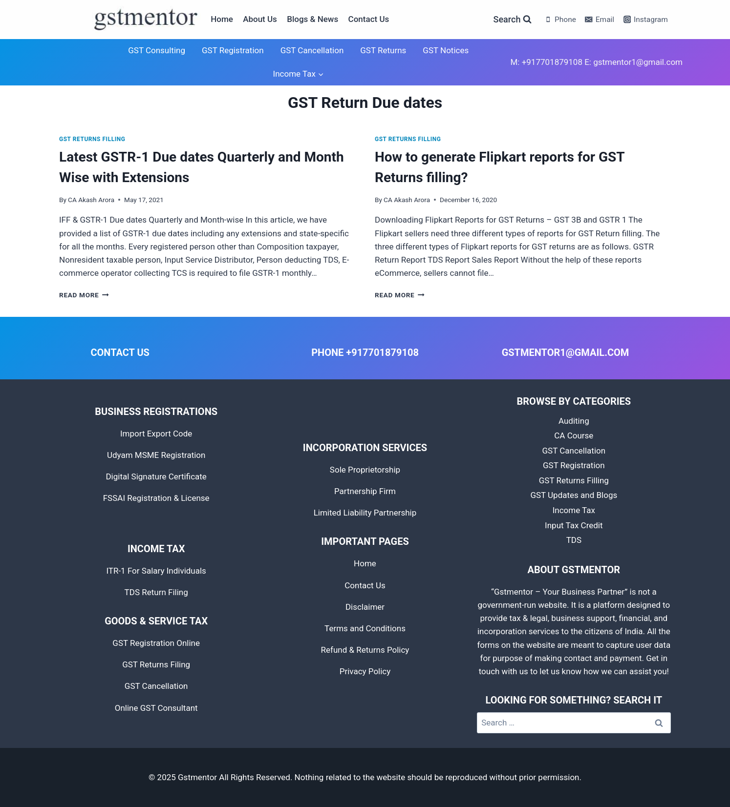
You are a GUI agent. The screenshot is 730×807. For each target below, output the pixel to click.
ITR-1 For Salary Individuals (156, 571)
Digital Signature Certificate (156, 476)
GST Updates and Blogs (573, 495)
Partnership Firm (365, 491)
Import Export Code (156, 433)
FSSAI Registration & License (156, 498)
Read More (84, 295)
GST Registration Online (156, 643)
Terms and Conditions (365, 628)
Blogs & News (312, 19)
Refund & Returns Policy (365, 650)
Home (222, 19)
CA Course (573, 435)
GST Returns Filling (92, 139)
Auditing (573, 421)
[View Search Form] (513, 19)
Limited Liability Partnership (365, 512)
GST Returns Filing (156, 664)
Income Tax (574, 510)
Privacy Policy (365, 671)
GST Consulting (156, 50)
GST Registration (233, 50)
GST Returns (383, 50)
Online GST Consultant (156, 708)
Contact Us (368, 19)
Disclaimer (365, 607)
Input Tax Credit (573, 525)
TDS (573, 540)
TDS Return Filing (156, 592)
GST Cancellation (312, 50)
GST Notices (446, 50)
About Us (260, 19)
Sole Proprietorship (365, 470)
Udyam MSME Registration (156, 455)
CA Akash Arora (91, 200)
